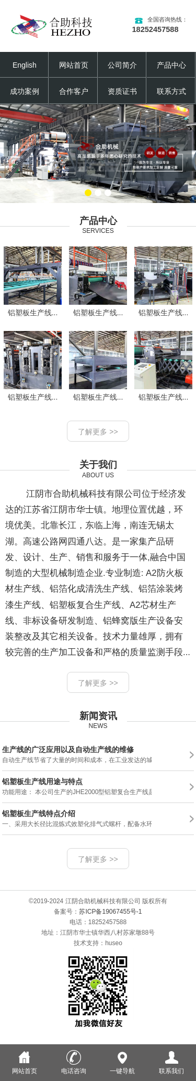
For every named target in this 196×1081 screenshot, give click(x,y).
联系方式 (171, 91)
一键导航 (122, 1067)
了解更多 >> (98, 431)
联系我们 (171, 1067)
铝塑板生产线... (33, 282)
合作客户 (73, 91)
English (25, 65)
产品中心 (171, 65)
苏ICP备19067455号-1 (110, 911)
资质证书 (122, 91)
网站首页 (73, 65)
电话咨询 (73, 1067)
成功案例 (24, 91)
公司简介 (122, 65)
